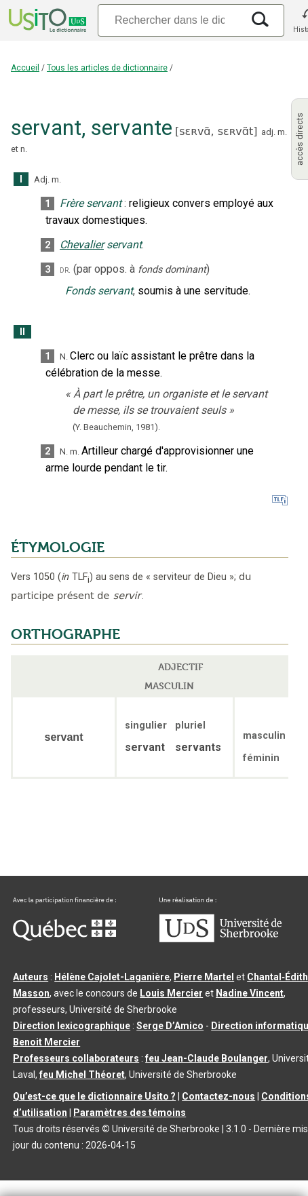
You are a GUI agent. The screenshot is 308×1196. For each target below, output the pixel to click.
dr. (65, 269)
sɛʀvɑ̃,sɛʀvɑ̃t (216, 131)
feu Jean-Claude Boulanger (206, 1058)
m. (282, 132)
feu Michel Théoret (82, 1074)
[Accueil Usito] (46, 20)
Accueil (25, 68)
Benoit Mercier (46, 1042)
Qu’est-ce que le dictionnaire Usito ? (94, 1096)
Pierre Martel (204, 976)
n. (23, 149)
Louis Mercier (171, 993)
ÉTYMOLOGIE (57, 547)
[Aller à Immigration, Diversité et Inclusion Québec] (64, 937)
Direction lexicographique (71, 1025)
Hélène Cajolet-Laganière (112, 976)
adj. (268, 132)
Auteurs (30, 976)
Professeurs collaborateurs (76, 1058)
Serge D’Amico (170, 1025)
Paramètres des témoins (129, 1112)
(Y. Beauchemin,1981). (116, 427)
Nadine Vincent (250, 993)
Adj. (42, 179)
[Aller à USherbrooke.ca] (220, 938)
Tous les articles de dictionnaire (107, 68)
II (22, 332)
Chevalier (82, 244)
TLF (75, 577)
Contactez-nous (218, 1096)
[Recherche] (170, 20)
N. (64, 356)
